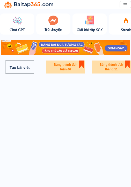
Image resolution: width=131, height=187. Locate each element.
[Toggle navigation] (125, 4)
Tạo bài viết (20, 67)
